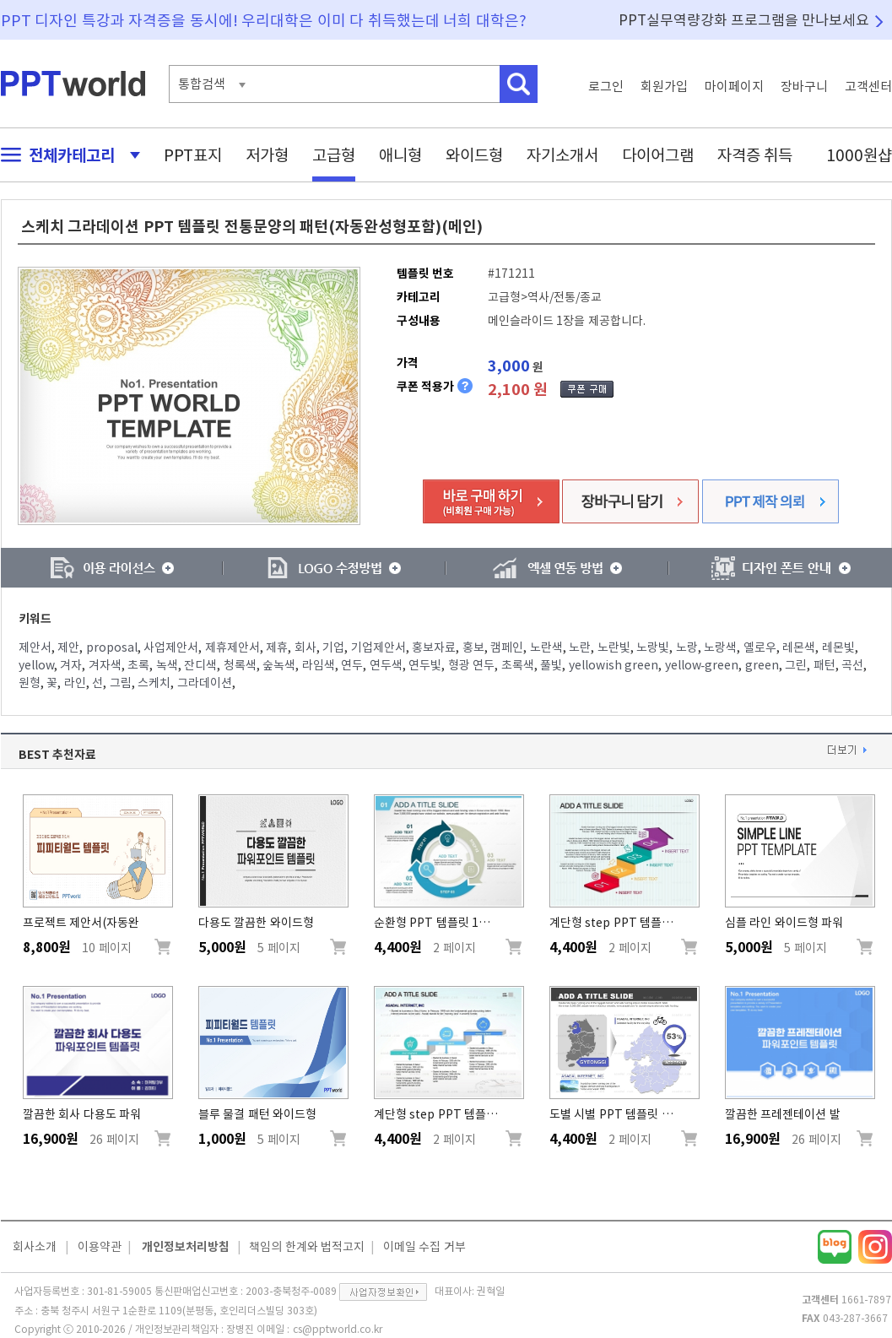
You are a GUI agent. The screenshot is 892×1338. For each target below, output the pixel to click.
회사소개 (35, 1247)
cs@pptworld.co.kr (337, 1329)
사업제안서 (170, 647)
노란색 (546, 647)
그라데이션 (204, 683)
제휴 (277, 647)
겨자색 (105, 665)
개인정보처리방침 (186, 1247)
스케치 (154, 683)
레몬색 (798, 647)
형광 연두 (471, 665)
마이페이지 (734, 86)
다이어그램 (658, 155)
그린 (796, 665)
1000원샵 (859, 155)
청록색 (240, 665)
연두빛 (424, 665)
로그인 (606, 86)
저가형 (267, 155)
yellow (36, 665)
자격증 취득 (755, 155)
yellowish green (614, 665)
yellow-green (702, 665)
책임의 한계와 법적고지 (307, 1247)
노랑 (687, 647)
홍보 (473, 647)
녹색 (167, 665)
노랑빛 (652, 647)
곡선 (852, 665)
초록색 (517, 665)
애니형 (400, 155)
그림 (121, 683)
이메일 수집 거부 (424, 1247)
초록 (138, 665)
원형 (30, 683)
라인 (75, 683)
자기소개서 (562, 155)
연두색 (386, 665)
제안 (68, 647)
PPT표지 (193, 155)
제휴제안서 (232, 647)
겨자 (71, 665)
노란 (580, 647)
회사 (305, 647)
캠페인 (506, 647)
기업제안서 (378, 647)
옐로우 (759, 647)
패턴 (824, 665)
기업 (333, 647)
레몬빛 (838, 647)
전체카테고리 (66, 155)
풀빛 (551, 665)
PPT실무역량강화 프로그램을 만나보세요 (744, 20)
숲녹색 (278, 665)
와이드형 (474, 155)
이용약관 (100, 1247)
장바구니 (804, 86)
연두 (352, 665)
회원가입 (664, 86)
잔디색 (200, 665)
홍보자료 (434, 647)
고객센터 (868, 86)
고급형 (333, 155)
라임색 (318, 665)
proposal (112, 647)
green (762, 665)
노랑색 (720, 647)
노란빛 (613, 647)
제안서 (35, 647)
